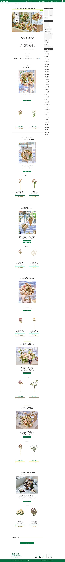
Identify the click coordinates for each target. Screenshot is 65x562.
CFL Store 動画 (46, 22)
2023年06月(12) (47, 109)
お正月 (50, 29)
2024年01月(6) (47, 97)
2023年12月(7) (47, 99)
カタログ (45, 1)
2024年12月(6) (47, 79)
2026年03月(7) (47, 54)
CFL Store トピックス (8, 3)
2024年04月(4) (47, 92)
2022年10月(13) (47, 122)
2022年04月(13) (47, 132)
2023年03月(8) (47, 114)
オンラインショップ (54, 1)
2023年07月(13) (47, 107)
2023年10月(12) (47, 102)
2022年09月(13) (47, 124)
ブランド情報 (39, 1)
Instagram (36, 557)
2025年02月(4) (47, 76)
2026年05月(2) (47, 51)
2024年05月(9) (47, 91)
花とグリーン (46, 46)
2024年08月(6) (47, 86)
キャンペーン (46, 33)
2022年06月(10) (47, 129)
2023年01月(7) (47, 117)
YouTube (40, 557)
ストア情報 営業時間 (27, 1)
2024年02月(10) (47, 96)
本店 (45, 10)
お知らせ (51, 15)
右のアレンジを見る (27, 242)
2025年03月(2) (47, 74)
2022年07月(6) (47, 127)
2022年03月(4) (47, 134)
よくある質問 (14, 560)
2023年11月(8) (47, 101)
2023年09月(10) (47, 104)
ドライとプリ (46, 40)
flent (50, 10)
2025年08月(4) (47, 66)
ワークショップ (46, 44)
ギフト (49, 31)
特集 (45, 17)
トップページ (2, 3)
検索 (49, 1)
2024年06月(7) (47, 89)
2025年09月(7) (47, 64)
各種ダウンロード (17, 557)
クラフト (51, 33)
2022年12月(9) (47, 119)
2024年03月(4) (47, 94)
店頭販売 (51, 46)
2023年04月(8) (47, 112)
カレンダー (33, 1)
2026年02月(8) (47, 56)
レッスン (46, 15)
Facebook (43, 557)
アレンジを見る (27, 100)
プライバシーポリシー (21, 560)
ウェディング (46, 29)
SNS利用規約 (27, 560)
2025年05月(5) (47, 71)
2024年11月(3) (47, 81)
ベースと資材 (46, 42)
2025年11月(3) (47, 61)
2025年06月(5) (47, 69)
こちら (40, 58)
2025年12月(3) (47, 59)
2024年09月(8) (47, 84)
